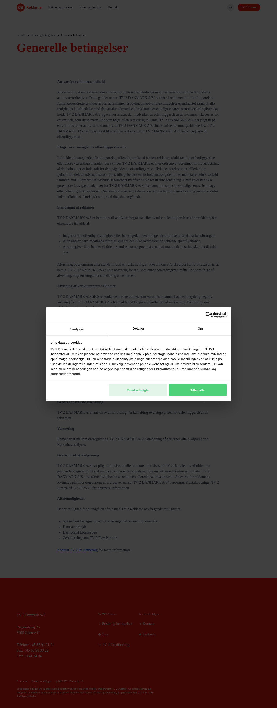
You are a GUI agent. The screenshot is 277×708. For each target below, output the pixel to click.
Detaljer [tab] (138, 328)
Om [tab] (200, 328)
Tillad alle (197, 390)
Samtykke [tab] (76, 329)
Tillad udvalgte (138, 390)
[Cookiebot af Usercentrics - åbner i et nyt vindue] (209, 315)
